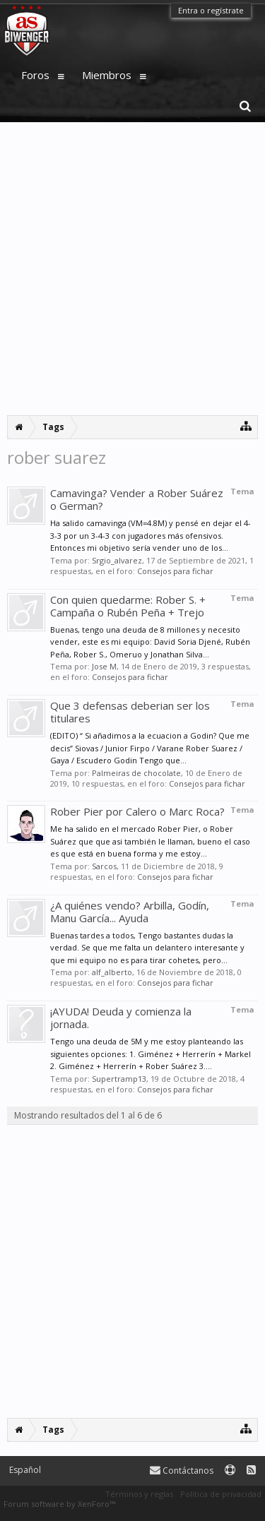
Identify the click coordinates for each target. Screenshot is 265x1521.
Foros (35, 75)
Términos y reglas (139, 1494)
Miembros (106, 75)
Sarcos (104, 866)
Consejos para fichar (175, 571)
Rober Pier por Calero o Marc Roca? (137, 811)
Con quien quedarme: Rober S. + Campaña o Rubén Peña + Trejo (128, 605)
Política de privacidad (220, 1494)
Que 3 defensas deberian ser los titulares (130, 711)
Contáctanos (181, 1471)
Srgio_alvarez (117, 560)
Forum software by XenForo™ (59, 1503)
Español (25, 1470)
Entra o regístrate (211, 10)
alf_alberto (112, 972)
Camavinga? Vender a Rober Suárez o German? (136, 499)
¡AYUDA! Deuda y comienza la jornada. (121, 1017)
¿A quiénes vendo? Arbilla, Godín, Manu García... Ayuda (129, 911)
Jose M (104, 666)
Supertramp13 (119, 1078)
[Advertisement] (132, 268)
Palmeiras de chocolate (136, 773)
